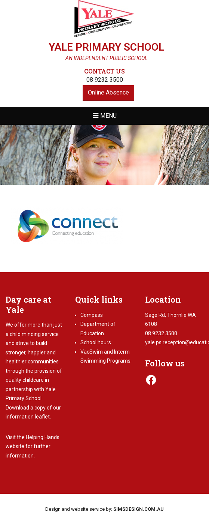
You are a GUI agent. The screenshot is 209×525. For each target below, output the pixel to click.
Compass (91, 315)
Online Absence (108, 92)
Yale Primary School (106, 47)
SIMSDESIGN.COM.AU (138, 509)
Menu (108, 115)
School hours (95, 342)
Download (17, 408)
